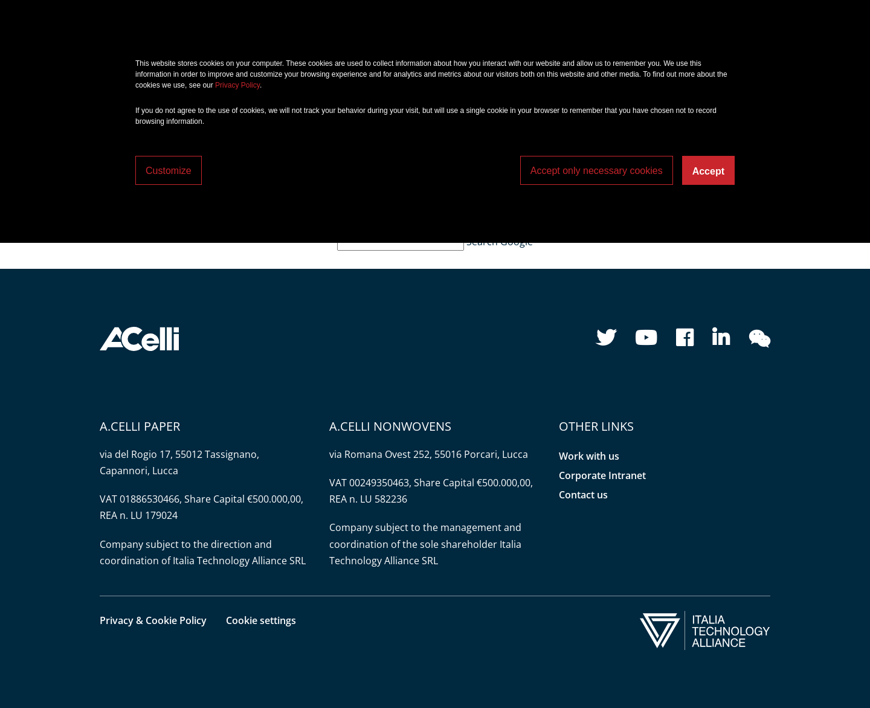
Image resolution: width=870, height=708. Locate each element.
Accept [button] (708, 171)
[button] (139, 337)
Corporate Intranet (602, 475)
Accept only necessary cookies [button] (596, 171)
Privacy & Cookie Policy (153, 620)
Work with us (589, 456)
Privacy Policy (237, 85)
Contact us (583, 494)
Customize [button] (169, 171)
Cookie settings (261, 620)
